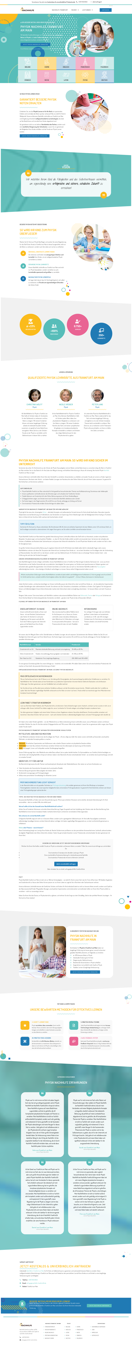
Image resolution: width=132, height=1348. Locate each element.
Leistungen (87, 10)
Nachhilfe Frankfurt (60, 10)
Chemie (47, 67)
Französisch (85, 67)
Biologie (27, 67)
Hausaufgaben (101, 567)
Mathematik (83, 596)
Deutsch (104, 80)
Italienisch (104, 67)
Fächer (75, 10)
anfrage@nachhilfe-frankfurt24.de (36, 1284)
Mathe (47, 80)
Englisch (66, 67)
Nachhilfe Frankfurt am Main (53, 1324)
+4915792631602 (33, 1280)
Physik (85, 80)
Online (21, 828)
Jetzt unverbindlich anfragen (66, 864)
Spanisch (27, 80)
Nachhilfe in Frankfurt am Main (35, 1271)
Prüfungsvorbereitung (59, 786)
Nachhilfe (106, 471)
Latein (66, 80)
